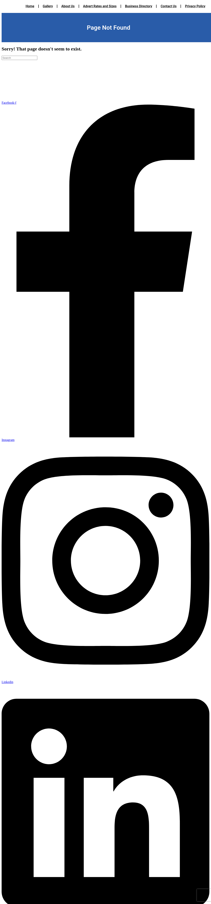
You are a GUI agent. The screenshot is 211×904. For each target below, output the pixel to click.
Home (30, 6)
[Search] (19, 58)
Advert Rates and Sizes (100, 6)
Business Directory (138, 6)
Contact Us (169, 6)
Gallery (48, 6)
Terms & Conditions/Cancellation (18, 85)
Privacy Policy (195, 6)
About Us (68, 6)
